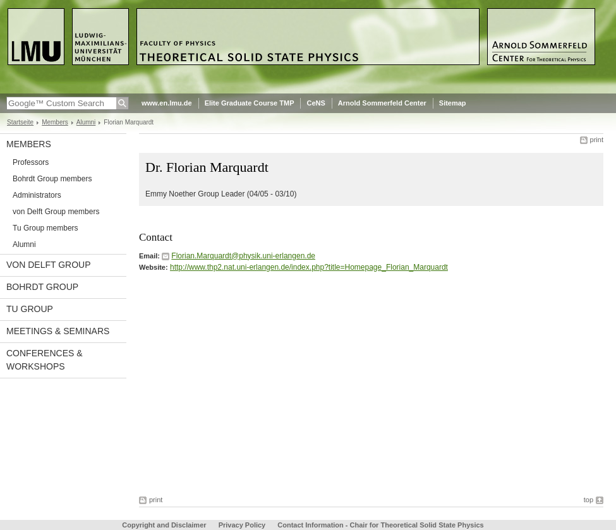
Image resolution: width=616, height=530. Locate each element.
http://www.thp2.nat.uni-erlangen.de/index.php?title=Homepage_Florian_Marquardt (309, 267)
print (596, 139)
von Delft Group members (56, 211)
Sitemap (452, 103)
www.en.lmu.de (167, 103)
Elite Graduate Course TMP (249, 103)
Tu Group (29, 309)
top (588, 499)
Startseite (20, 122)
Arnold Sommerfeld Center (382, 103)
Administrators (37, 195)
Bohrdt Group (42, 287)
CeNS (315, 103)
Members (55, 122)
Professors (31, 162)
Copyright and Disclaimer (164, 525)
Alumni (86, 122)
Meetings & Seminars (57, 331)
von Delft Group (48, 265)
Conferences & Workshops (44, 359)
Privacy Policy (242, 525)
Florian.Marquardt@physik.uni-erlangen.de (243, 255)
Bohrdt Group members (52, 178)
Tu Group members (45, 228)
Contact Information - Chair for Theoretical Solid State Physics (380, 525)
